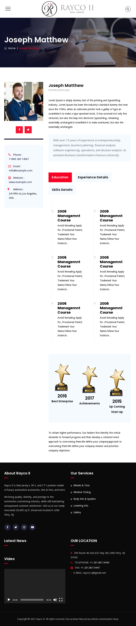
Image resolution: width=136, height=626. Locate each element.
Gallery (77, 512)
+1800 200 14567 (19, 159)
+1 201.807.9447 (90, 567)
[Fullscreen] (61, 600)
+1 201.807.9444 (99, 562)
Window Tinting (82, 492)
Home (10, 48)
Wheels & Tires (81, 485)
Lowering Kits (80, 505)
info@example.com (20, 170)
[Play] (9, 600)
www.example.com (20, 182)
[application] (34, 586)
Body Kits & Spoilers (84, 498)
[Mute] (55, 600)
